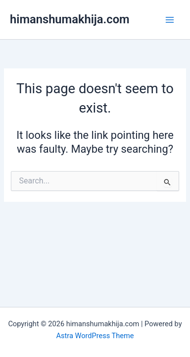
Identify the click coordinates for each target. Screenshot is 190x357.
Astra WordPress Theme (95, 335)
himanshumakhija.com (70, 19)
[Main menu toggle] (169, 19)
